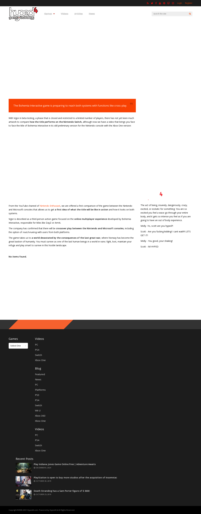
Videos (64, 13)
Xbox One (40, 360)
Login (179, 3)
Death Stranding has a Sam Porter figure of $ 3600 (62, 490)
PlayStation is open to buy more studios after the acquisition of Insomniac (75, 477)
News (92, 13)
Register (188, 3)
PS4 (37, 349)
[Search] (189, 13)
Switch (38, 354)
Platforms (40, 389)
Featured (40, 374)
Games (49, 13)
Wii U (38, 410)
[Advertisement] (100, 67)
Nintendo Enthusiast (50, 205)
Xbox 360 (40, 415)
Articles (78, 13)
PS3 (37, 394)
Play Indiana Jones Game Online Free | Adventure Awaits (65, 464)
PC (36, 344)
